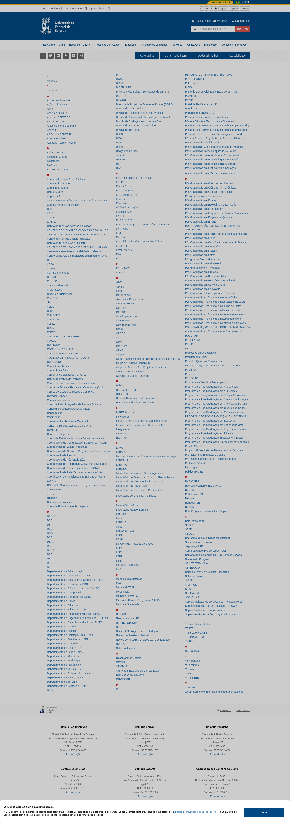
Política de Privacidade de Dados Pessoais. (196, 812)
